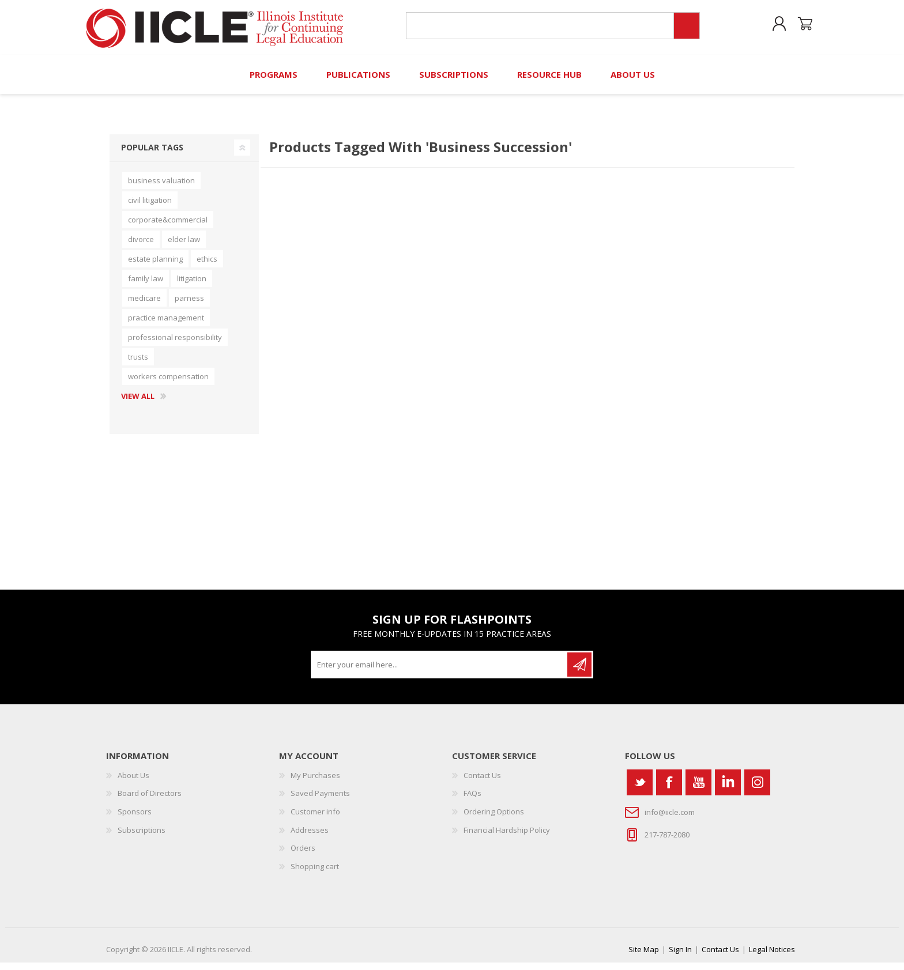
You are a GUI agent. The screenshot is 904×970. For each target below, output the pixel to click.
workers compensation (168, 384)
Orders (303, 855)
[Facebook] (669, 790)
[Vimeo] (728, 790)
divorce (141, 246)
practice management (166, 325)
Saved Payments (320, 800)
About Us (133, 782)
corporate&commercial (168, 227)
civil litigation (150, 207)
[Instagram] (757, 790)
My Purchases (315, 782)
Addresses (310, 837)
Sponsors (135, 819)
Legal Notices (772, 957)
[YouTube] (698, 790)
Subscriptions (141, 837)
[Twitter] (640, 790)
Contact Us (482, 782)
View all (138, 404)
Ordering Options (494, 819)
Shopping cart (799, 28)
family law (145, 286)
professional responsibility (175, 344)
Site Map (643, 957)
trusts (138, 364)
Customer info (315, 819)
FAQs (472, 800)
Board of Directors (150, 800)
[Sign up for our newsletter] (439, 672)
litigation (191, 286)
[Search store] (537, 30)
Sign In (680, 957)
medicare (144, 305)
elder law (184, 246)
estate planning (155, 266)
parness (189, 305)
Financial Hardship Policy (507, 837)
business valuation (161, 188)
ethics (207, 266)
